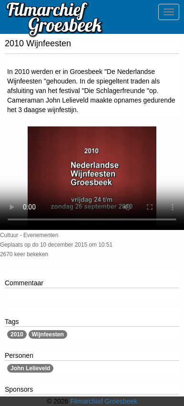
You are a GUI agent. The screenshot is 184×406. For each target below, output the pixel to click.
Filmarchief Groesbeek (103, 401)
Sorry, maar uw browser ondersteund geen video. (92, 178)
